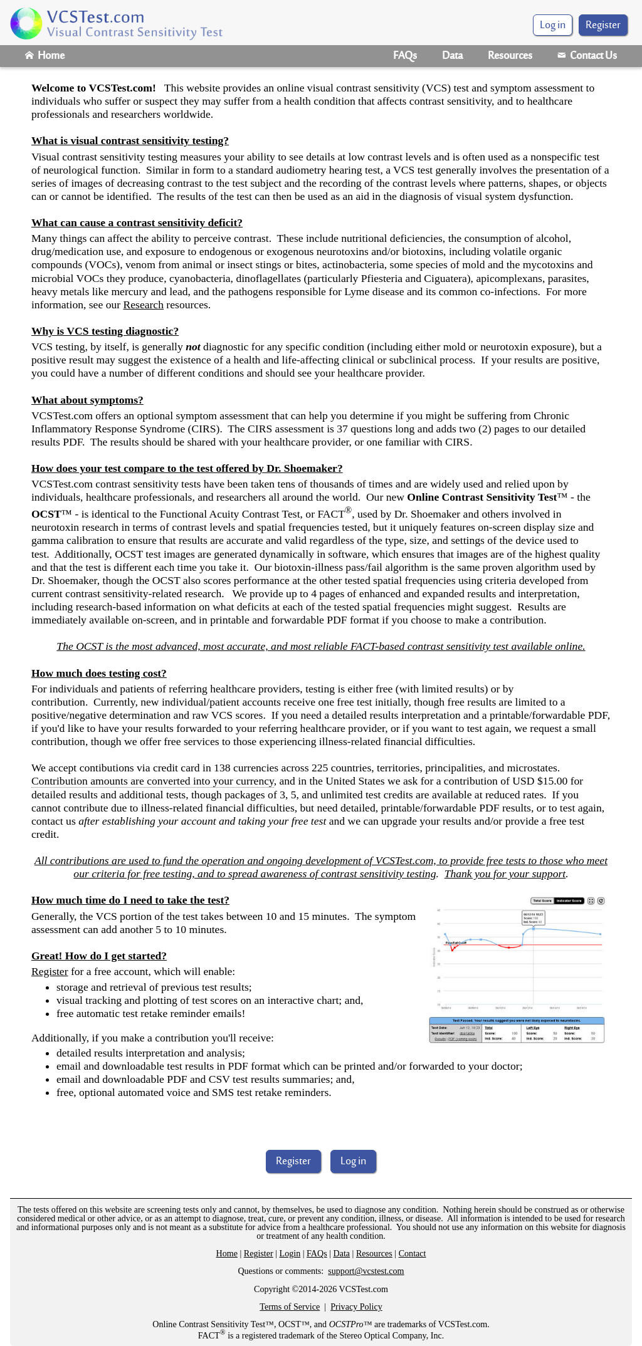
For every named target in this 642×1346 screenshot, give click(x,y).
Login (290, 1253)
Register (603, 26)
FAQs (405, 56)
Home (45, 56)
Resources (510, 56)
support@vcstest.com (366, 1271)
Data (452, 56)
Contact (412, 1253)
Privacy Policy (356, 1307)
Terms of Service (290, 1307)
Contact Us (587, 56)
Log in (353, 1162)
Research (143, 304)
